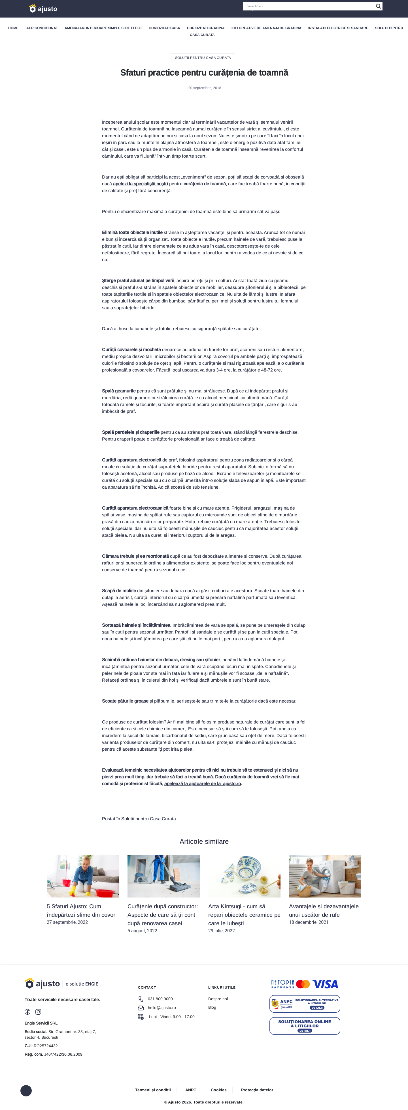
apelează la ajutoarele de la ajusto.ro (202, 783)
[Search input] (310, 6)
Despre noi (218, 999)
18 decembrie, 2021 (325, 890)
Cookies (219, 1090)
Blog (212, 1007)
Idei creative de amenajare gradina (266, 28)
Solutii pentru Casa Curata (203, 58)
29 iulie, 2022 (244, 894)
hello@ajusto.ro (157, 1007)
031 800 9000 (155, 999)
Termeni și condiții (153, 1090)
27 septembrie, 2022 (83, 890)
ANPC (190, 1090)
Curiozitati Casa (164, 28)
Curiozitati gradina (206, 28)
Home (13, 28)
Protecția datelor (257, 1090)
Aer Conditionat (42, 28)
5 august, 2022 (164, 894)
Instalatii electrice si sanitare (338, 28)
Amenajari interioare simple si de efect (103, 28)
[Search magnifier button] (378, 6)
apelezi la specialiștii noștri (140, 183)
